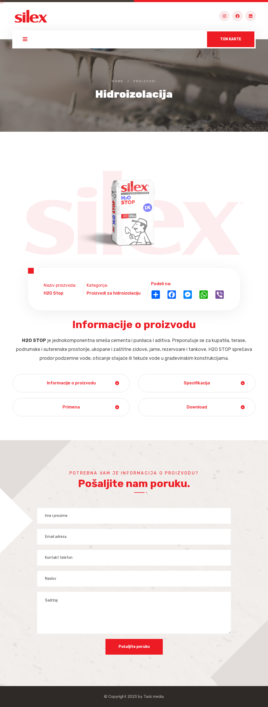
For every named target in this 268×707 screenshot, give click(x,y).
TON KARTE (230, 39)
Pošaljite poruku (134, 646)
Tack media (153, 696)
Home (118, 81)
